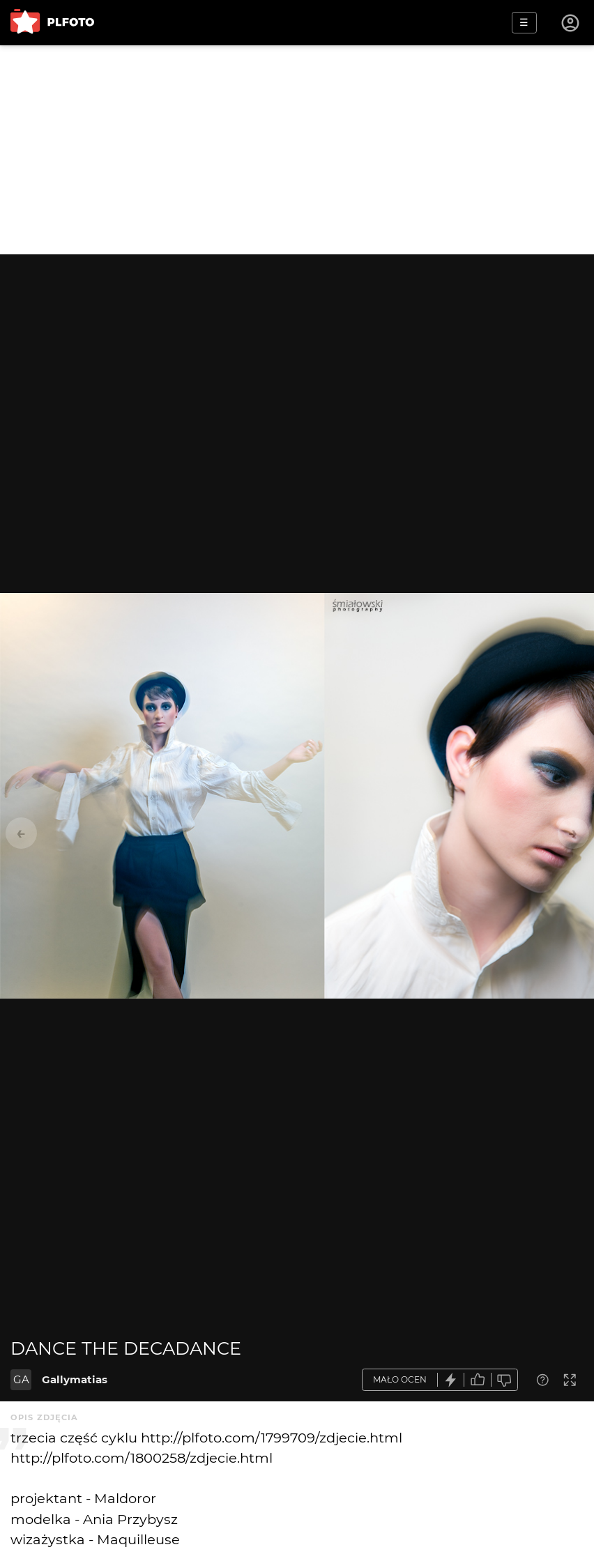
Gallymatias (74, 1379)
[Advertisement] (297, 149)
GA (21, 1379)
